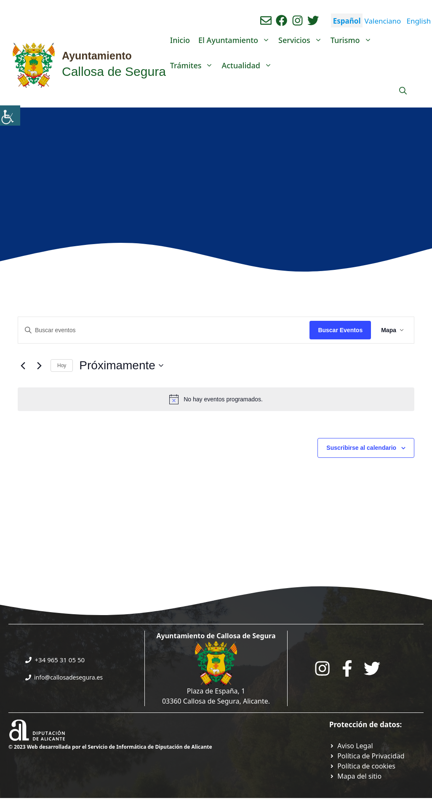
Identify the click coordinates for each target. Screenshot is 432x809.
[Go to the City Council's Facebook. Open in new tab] (347, 668)
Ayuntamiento (97, 56)
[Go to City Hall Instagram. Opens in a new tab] (322, 668)
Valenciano (383, 21)
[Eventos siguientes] (39, 365)
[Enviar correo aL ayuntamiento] (266, 20)
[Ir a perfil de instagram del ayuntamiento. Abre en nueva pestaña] (297, 20)
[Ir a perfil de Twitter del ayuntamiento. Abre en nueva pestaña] (313, 20)
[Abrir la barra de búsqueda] (403, 90)
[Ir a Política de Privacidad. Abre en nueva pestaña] (351, 746)
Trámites (194, 65)
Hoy (61, 365)
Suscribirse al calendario (361, 447)
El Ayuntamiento (236, 40)
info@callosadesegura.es (68, 677)
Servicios (302, 40)
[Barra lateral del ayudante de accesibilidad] (10, 115)
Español (347, 21)
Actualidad (248, 65)
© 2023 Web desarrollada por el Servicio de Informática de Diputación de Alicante (110, 746)
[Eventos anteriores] (23, 365)
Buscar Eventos (340, 330)
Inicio (180, 40)
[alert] (216, 399)
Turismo (353, 40)
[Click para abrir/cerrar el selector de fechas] (121, 365)
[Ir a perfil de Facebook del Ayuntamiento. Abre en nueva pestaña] (281, 20)
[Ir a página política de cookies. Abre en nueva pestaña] (362, 766)
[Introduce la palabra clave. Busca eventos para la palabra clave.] (163, 330)
